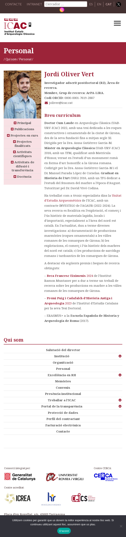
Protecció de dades (63, 412)
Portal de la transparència (61, 406)
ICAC (50, 27)
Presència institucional (63, 394)
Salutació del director (63, 350)
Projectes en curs (22, 135)
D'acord (64, 530)
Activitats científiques (22, 154)
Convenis (63, 387)
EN (99, 4)
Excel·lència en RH (62, 375)
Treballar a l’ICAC (62, 400)
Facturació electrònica (63, 425)
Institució (61, 356)
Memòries (63, 381)
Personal (25, 59)
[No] (121, 526)
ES (91, 4)
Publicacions (22, 129)
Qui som (11, 59)
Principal (22, 123)
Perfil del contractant (63, 419)
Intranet (34, 4)
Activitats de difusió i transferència (22, 166)
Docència (22, 176)
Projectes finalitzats (22, 143)
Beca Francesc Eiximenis (66, 276)
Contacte (63, 431)
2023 (68, 303)
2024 (89, 276)
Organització (63, 362)
